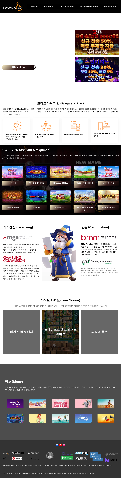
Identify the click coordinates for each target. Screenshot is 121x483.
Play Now (18, 67)
